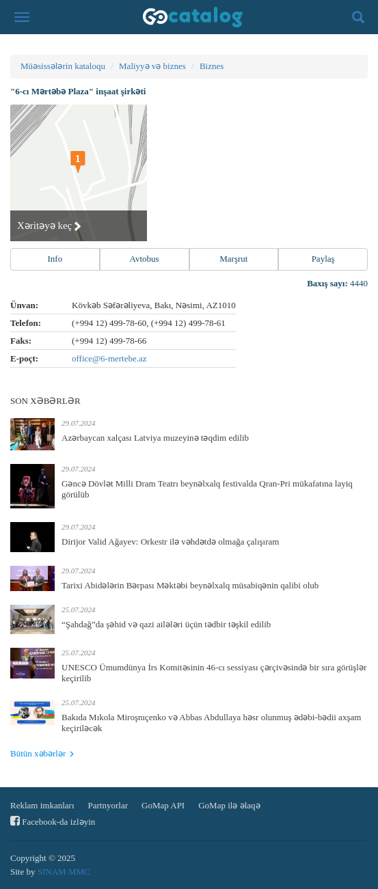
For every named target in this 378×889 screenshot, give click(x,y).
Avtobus (144, 259)
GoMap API (163, 805)
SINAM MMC (64, 871)
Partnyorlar (108, 805)
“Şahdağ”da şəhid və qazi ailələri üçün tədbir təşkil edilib (166, 624)
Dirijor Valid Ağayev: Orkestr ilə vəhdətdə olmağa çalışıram (170, 541)
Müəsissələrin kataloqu (63, 66)
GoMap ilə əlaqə (229, 805)
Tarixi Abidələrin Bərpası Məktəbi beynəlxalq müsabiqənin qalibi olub (190, 585)
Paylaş (323, 259)
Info (55, 259)
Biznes (212, 66)
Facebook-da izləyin (52, 821)
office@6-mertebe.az (109, 358)
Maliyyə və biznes (152, 66)
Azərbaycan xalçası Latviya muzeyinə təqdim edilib (155, 438)
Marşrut (233, 259)
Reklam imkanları (42, 805)
